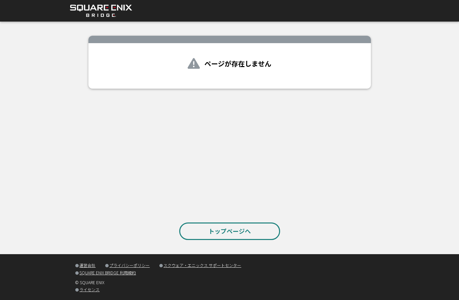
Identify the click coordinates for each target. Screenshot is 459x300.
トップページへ (229, 231)
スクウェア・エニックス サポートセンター (202, 265)
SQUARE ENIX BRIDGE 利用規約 (107, 272)
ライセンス (89, 289)
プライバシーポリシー (129, 265)
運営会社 (87, 265)
